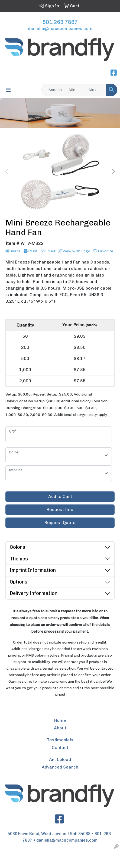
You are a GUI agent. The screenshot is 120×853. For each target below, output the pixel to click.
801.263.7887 (60, 22)
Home (60, 720)
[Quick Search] (53, 90)
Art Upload (60, 759)
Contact (60, 747)
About (60, 727)
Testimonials (60, 739)
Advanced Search (60, 767)
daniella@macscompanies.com (60, 28)
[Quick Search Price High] (96, 90)
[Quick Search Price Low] (76, 90)
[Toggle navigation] (8, 90)
